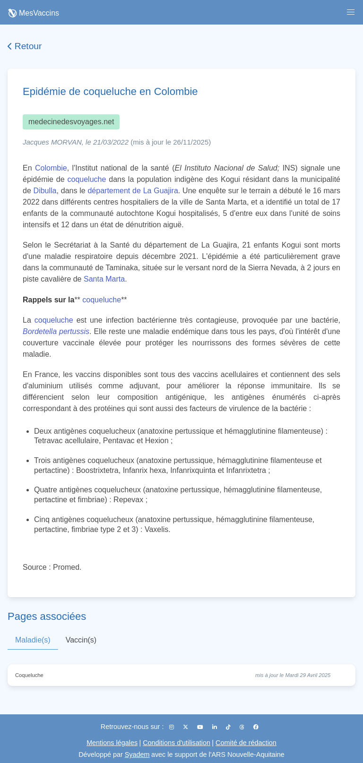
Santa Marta (104, 279)
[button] (350, 12)
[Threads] (243, 727)
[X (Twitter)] (186, 727)
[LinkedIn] (215, 727)
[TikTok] (229, 727)
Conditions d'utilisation (176, 742)
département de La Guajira (132, 191)
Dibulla (45, 191)
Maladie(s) (33, 640)
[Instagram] (172, 727)
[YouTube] (200, 727)
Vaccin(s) (81, 640)
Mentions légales (112, 742)
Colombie (51, 168)
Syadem (137, 754)
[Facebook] (256, 727)
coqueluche (87, 179)
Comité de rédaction (246, 742)
